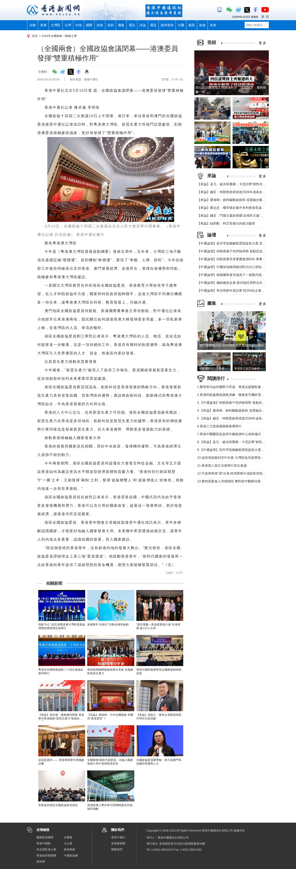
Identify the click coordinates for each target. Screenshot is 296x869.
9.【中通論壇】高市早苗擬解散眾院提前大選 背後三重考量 (239, 450)
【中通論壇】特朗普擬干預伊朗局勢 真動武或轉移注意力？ (239, 251)
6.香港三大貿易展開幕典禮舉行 (219, 426)
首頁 (35, 35)
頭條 (32, 25)
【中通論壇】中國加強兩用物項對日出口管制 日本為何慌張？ (241, 267)
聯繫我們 (116, 849)
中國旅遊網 (71, 855)
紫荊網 (40, 861)
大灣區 (55, 25)
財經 (100, 25)
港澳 (43, 25)
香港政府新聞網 (46, 855)
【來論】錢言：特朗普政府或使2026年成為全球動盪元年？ (239, 192)
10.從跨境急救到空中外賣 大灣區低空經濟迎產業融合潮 (237, 457)
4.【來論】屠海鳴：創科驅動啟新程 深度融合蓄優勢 (234, 410)
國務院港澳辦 (44, 837)
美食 (213, 25)
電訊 (132, 25)
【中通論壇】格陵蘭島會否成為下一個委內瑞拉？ (232, 275)
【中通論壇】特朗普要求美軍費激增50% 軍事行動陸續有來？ (241, 259)
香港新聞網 (118, 843)
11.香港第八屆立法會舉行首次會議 (222, 465)
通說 (153, 25)
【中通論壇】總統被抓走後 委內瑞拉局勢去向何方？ (234, 282)
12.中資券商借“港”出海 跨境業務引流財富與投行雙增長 (236, 473)
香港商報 (69, 849)
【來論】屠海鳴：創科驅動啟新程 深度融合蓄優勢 (233, 200)
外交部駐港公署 (46, 849)
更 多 (262, 43)
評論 (142, 25)
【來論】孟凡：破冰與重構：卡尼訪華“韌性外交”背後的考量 (240, 184)
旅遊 (202, 25)
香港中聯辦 (43, 843)
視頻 (110, 25)
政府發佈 (167, 25)
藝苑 (191, 25)
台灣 (68, 25)
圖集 (121, 25)
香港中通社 (118, 837)
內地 (78, 25)
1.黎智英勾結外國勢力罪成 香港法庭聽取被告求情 (234, 387)
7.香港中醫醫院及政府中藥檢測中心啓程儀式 (229, 434)
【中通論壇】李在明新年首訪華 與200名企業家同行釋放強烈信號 (243, 290)
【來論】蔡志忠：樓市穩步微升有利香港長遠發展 (232, 207)
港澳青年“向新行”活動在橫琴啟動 (107, 624)
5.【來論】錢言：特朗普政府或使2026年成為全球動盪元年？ (240, 418)
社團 (181, 25)
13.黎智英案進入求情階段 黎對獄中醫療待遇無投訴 (233, 481)
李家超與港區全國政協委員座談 (58, 805)
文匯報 (68, 837)
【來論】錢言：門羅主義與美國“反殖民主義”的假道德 (235, 215)
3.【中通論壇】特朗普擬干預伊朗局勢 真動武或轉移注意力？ (241, 402)
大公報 (68, 843)
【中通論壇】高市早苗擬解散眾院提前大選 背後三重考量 (237, 243)
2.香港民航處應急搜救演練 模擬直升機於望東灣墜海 (235, 395)
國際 (89, 25)
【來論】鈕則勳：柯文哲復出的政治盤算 (226, 223)
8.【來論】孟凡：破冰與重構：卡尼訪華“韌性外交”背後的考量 (241, 442)
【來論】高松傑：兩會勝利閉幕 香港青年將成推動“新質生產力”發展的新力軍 (61, 718)
